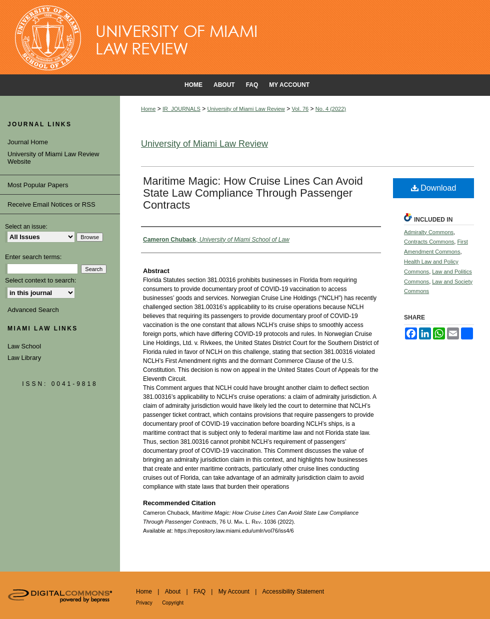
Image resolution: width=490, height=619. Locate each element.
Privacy (144, 603)
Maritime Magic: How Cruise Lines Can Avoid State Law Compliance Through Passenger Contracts (253, 193)
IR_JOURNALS (181, 109)
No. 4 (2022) (331, 109)
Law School (24, 346)
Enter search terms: (33, 257)
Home (148, 109)
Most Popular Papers (38, 185)
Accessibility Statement (293, 591)
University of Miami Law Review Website (54, 158)
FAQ (200, 591)
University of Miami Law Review (246, 109)
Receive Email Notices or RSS (52, 204)
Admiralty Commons (429, 232)
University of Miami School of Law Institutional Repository (245, 37)
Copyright (173, 603)
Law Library (24, 357)
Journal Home (28, 142)
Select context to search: (40, 280)
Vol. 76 (300, 109)
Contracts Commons (429, 242)
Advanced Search (33, 309)
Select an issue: (26, 226)
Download (433, 188)
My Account (234, 591)
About (172, 591)
